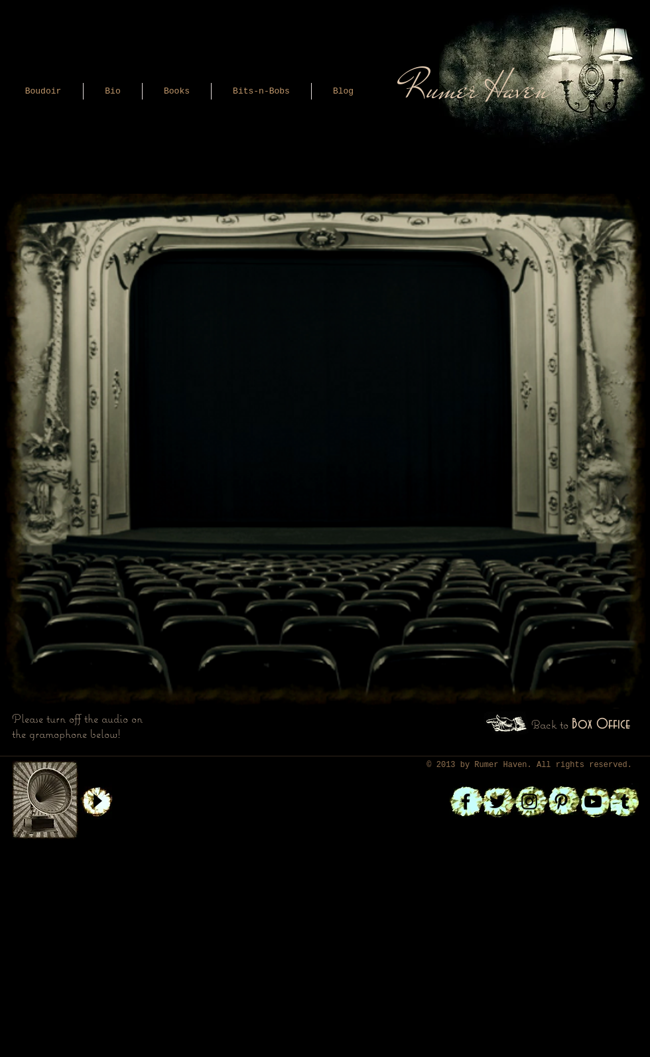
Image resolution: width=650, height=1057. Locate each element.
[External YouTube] (319, 396)
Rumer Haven (500, 765)
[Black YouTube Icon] (593, 801)
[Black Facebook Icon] (465, 801)
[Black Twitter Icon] (497, 801)
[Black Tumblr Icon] (624, 801)
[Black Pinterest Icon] (561, 801)
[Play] (96, 801)
